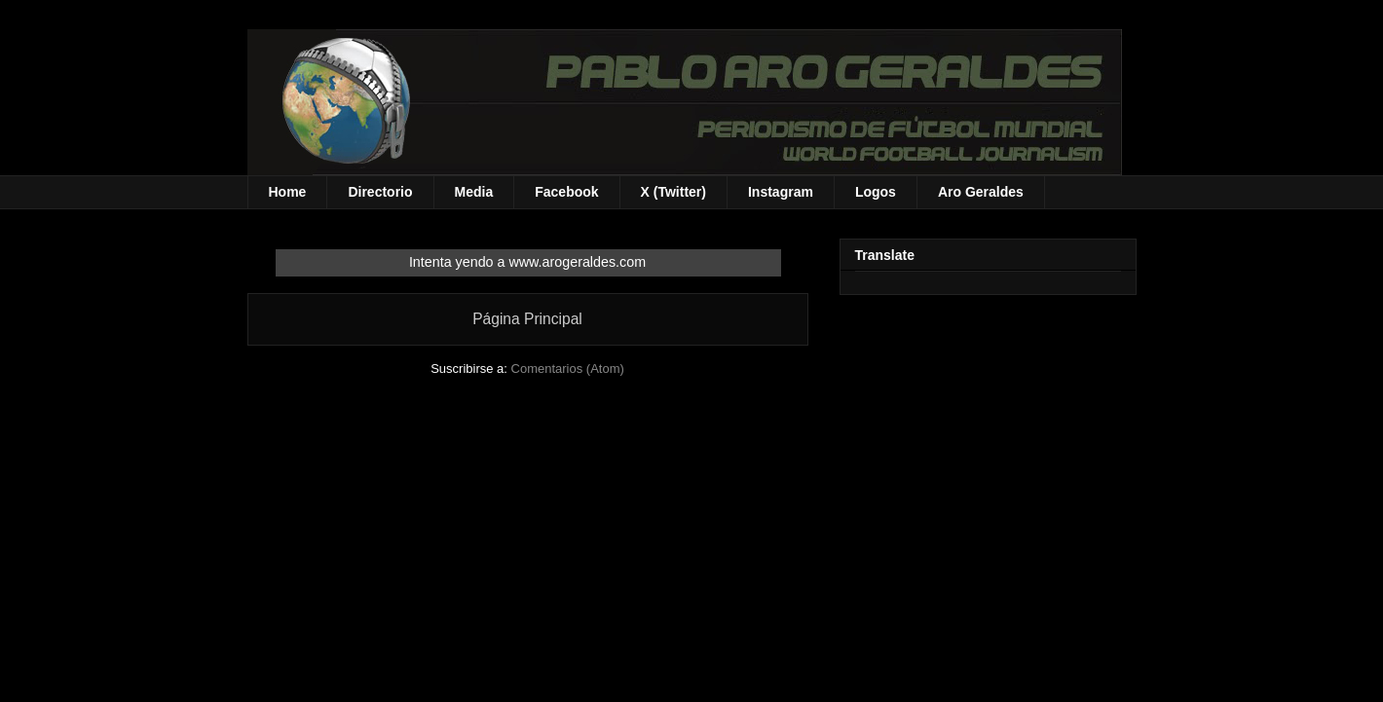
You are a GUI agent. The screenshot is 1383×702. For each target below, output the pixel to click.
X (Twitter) (673, 192)
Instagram (780, 192)
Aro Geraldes (981, 192)
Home (288, 192)
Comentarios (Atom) (567, 368)
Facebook (566, 192)
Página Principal (527, 319)
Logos (875, 192)
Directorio (380, 192)
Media (474, 192)
